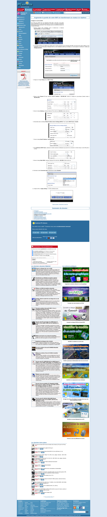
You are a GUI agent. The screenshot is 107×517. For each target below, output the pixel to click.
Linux (19, 510)
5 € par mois (36, 232)
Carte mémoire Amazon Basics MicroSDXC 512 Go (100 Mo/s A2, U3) (49, 451)
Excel (31, 503)
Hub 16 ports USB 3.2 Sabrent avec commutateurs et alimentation (48, 468)
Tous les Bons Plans (49, 496)
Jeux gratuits (42, 512)
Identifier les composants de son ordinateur (76, 379)
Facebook (27, 513)
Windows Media (33, 513)
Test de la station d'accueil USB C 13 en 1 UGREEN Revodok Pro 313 (46, 309)
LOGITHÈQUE (37, 10)
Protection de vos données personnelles (40, 263)
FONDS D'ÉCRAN (71, 10)
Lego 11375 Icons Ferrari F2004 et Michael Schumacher (46, 461)
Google (31, 507)
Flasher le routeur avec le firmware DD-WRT (43, 213)
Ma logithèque (43, 506)
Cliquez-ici (28, 87)
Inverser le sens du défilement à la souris (75, 438)
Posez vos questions (77, 503)
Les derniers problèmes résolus (79, 502)
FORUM (85, 10)
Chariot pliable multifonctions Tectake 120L (43, 492)
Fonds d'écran (43, 509)
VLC (19, 511)
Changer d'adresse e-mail (51, 261)
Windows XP (20, 509)
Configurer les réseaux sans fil (40, 217)
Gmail (26, 509)
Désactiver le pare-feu (38, 215)
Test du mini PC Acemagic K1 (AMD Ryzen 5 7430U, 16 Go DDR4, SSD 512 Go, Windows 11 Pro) (47, 323)
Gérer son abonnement (37, 237)
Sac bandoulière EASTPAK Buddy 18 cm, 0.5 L (44, 475)
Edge (26, 505)
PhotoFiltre (20, 513)
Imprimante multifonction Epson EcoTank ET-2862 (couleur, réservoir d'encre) (50, 478)
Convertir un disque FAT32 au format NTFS (76, 322)
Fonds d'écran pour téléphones (63, 506)
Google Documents (34, 506)
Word (31, 502)
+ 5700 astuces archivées (37, 261)
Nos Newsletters (48, 12)
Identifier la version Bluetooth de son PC (75, 419)
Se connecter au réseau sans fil (40, 219)
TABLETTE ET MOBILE (49, 10)
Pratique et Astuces (24, 13)
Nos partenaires (51, 515)
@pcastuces (57, 12)
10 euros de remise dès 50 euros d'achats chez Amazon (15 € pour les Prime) (50, 444)
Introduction (36, 210)
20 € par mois (52, 232)
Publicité (37, 515)
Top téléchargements (44, 503)
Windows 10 (20, 503)
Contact (56, 515)
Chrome (26, 506)
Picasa (31, 511)
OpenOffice (32, 505)
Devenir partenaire (43, 515)
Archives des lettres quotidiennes (39, 262)
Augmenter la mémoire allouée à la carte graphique (76, 284)
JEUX (79, 10)
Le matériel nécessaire (38, 211)
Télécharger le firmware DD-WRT (40, 212)
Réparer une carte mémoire (42, 374)
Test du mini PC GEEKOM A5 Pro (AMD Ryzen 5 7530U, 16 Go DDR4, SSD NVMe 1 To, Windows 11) (48, 362)
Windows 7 (20, 506)
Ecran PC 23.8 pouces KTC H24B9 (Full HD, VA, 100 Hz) (46, 485)
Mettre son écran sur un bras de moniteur (46, 335)
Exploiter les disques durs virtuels (44, 341)
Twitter (26, 511)
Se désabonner (50, 262)
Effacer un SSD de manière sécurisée (45, 288)
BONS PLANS (60, 10)
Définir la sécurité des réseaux (40, 218)
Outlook (26, 510)
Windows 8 (20, 505)
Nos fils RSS (38, 12)
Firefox (26, 507)
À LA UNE (21, 10)
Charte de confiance (30, 515)
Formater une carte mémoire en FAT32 (76, 303)
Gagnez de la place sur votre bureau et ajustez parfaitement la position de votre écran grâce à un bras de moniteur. (48, 337)
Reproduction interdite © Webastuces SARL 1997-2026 (70, 515)
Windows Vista (21, 507)
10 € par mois (44, 232)
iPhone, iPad (27, 503)
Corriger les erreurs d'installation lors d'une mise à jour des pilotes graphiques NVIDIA (75, 400)
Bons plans (59, 509)
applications (61, 502)
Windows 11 (20, 502)
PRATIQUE (28, 10)
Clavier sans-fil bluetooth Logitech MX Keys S (44, 448)
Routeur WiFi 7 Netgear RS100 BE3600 (43, 465)
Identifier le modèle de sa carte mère (75, 341)
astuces (65, 502)
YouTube (32, 509)
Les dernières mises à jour (45, 502)
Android (26, 502)
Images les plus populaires (45, 510)
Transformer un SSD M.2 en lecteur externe (46, 278)
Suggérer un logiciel (44, 505)
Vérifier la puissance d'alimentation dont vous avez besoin (75, 360)
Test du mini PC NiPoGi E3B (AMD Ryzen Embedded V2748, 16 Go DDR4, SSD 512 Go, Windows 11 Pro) (47, 399)
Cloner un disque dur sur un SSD (44, 268)
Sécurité (32, 510)
